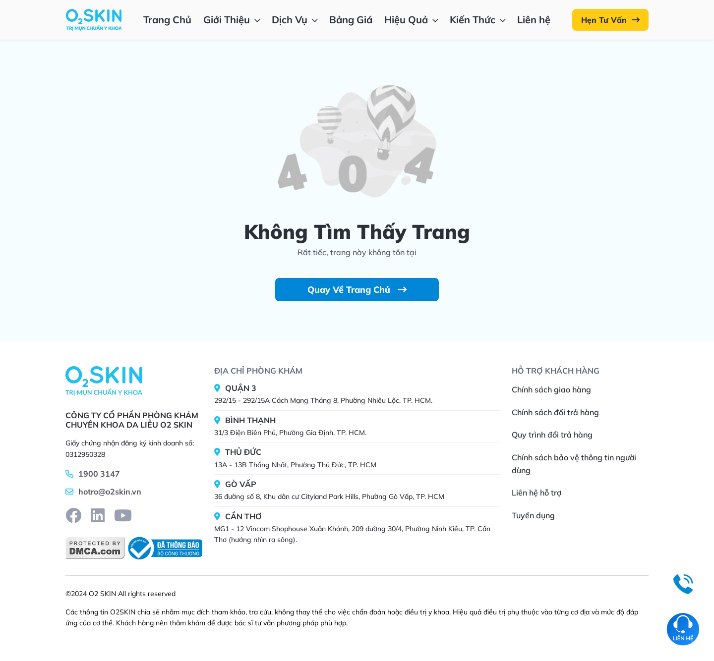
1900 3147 (99, 474)
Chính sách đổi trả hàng (555, 412)
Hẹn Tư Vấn (610, 20)
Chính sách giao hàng (551, 389)
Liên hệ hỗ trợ (536, 492)
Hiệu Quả (412, 19)
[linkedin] (98, 515)
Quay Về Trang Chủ (357, 289)
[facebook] (73, 515)
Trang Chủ (167, 19)
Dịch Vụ (296, 19)
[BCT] (163, 548)
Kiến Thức (479, 19)
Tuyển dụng (533, 515)
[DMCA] (95, 548)
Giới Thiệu (232, 19)
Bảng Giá (350, 19)
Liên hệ (533, 19)
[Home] (103, 380)
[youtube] (123, 515)
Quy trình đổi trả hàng (552, 435)
